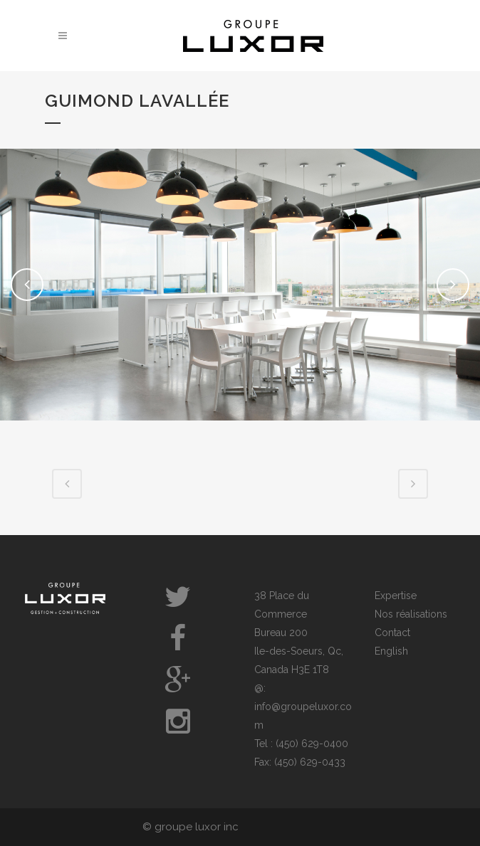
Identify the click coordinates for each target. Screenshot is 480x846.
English (391, 651)
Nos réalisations (411, 614)
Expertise (396, 595)
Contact (392, 632)
